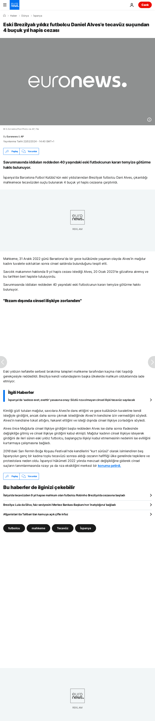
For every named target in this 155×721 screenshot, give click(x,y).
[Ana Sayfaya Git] (14, 5)
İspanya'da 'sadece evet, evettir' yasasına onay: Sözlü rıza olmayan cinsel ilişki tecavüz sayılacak (71, 400)
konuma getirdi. (109, 466)
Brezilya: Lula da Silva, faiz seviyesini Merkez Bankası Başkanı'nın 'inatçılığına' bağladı (59, 504)
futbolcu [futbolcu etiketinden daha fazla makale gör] (14, 528)
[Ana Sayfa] (4, 15)
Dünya (25, 16)
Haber (13, 16)
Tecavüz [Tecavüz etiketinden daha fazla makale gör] (62, 528)
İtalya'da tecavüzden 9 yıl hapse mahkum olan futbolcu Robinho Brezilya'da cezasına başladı (64, 495)
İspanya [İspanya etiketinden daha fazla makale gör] (85, 528)
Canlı (145, 4)
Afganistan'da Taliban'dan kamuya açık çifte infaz (35, 514)
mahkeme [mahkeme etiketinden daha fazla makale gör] (38, 528)
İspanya (37, 16)
